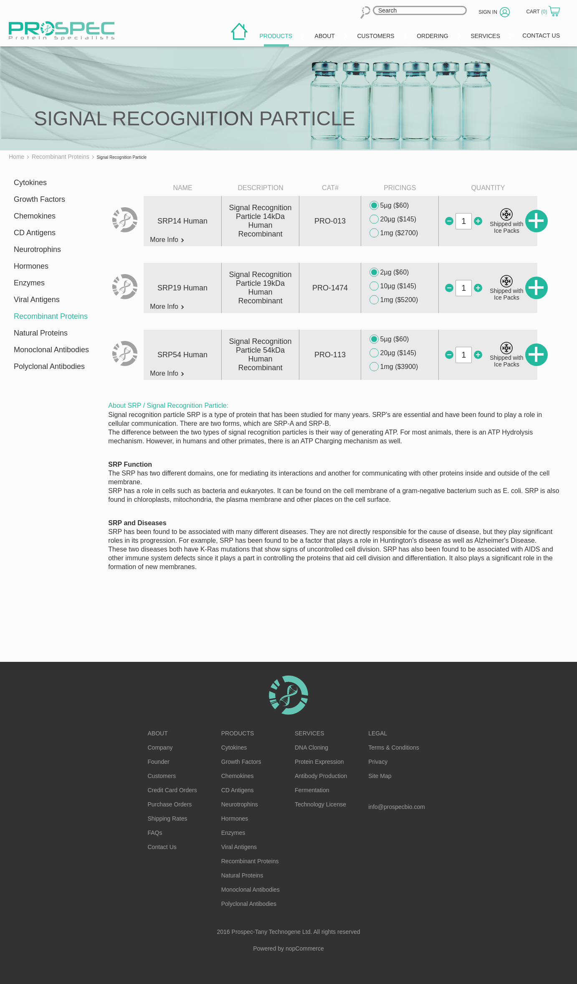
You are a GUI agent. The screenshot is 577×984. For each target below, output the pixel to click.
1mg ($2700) (393, 233)
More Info (167, 240)
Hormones (31, 266)
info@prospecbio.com (396, 806)
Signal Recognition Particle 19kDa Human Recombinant (260, 287)
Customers (162, 776)
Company (160, 747)
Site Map (379, 776)
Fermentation (312, 790)
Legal (377, 733)
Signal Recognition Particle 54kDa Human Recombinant (260, 354)
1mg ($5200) (393, 300)
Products (237, 733)
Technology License (320, 804)
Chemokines (35, 216)
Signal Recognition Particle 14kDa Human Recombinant (260, 220)
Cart (537, 12)
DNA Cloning (311, 747)
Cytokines (30, 182)
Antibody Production (321, 776)
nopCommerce (305, 948)
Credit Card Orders (172, 790)
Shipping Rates (167, 818)
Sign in (487, 12)
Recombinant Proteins (51, 316)
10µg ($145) (393, 286)
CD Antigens (35, 233)
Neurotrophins (37, 249)
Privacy (377, 761)
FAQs (155, 832)
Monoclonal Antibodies (51, 350)
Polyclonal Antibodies (49, 366)
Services (309, 733)
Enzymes (29, 283)
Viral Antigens (37, 299)
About (158, 733)
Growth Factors (39, 199)
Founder (159, 761)
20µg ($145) (393, 219)
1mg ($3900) (393, 366)
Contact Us (162, 847)
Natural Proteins (41, 333)
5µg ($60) (389, 205)
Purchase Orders (170, 804)
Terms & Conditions (393, 747)
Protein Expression (319, 761)
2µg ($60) (389, 272)
